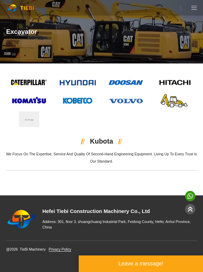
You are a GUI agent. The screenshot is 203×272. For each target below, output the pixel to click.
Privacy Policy (60, 249)
